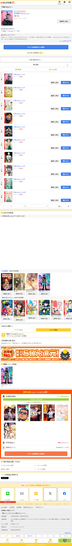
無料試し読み (64, 21)
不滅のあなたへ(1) (19, 74)
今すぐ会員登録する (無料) (36, 47)
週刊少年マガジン (7, 297)
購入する (66, 82)
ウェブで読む (53, 330)
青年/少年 (30, 535)
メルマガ (22, 499)
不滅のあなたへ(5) (19, 127)
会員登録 (3, 343)
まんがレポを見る (36, 53)
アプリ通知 (36, 499)
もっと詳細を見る (65, 41)
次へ (59, 206)
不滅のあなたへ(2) (19, 87)
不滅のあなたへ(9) (19, 179)
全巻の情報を (36, 60)
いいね (64, 499)
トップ (6, 535)
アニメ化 (10, 31)
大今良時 (22, 13)
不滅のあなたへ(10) (19, 192)
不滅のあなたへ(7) (19, 153)
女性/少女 (18, 535)
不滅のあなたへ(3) (19, 100)
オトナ (66, 535)
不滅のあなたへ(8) (19, 166)
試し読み (55, 82)
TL (42, 535)
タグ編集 (17, 31)
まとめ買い (53, 69)
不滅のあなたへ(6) (19, 140)
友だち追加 (7, 499)
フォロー (50, 499)
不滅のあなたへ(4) (19, 113)
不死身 (4, 31)
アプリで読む (18, 330)
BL (54, 535)
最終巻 (18, 69)
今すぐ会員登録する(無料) (36, 454)
